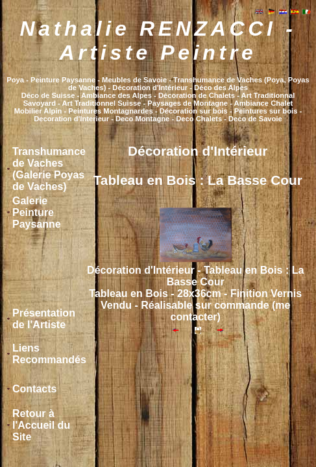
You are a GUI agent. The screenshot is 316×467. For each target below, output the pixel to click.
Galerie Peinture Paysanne (36, 212)
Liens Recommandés (49, 353)
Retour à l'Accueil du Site (41, 425)
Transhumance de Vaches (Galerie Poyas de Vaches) (49, 169)
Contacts (34, 388)
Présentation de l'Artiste (43, 318)
